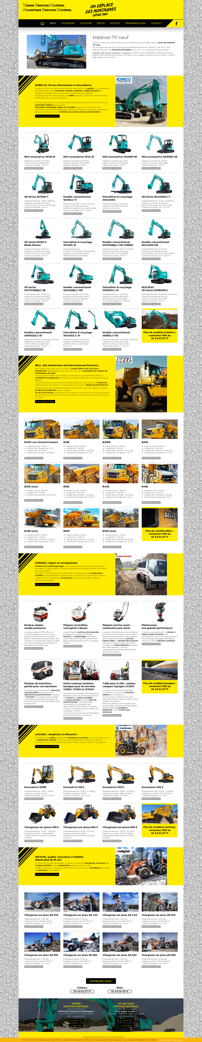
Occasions (67, 23)
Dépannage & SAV (135, 23)
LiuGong (127, 52)
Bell (103, 52)
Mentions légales (90, 1037)
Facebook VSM (76, 1020)
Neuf (53, 23)
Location (85, 23)
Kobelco (96, 52)
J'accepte (177, 1040)
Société (115, 23)
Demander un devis (34, 168)
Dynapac (116, 52)
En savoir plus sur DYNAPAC (47, 585)
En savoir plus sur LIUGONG (47, 747)
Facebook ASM (126, 1020)
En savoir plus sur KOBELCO (47, 116)
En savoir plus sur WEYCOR (47, 874)
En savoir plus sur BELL (45, 402)
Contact (156, 23)
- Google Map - (76, 1025)
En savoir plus (165, 1040)
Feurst (108, 52)
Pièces (101, 23)
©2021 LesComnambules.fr (112, 1037)
